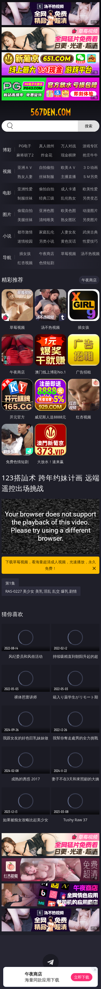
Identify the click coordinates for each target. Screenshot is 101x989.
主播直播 (68, 176)
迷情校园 (25, 241)
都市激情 (25, 232)
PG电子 (25, 145)
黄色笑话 (68, 241)
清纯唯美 (46, 219)
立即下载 (81, 977)
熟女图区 (68, 219)
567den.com (50, 112)
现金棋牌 (68, 155)
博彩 (7, 150)
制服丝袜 (25, 198)
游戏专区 (90, 145)
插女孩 (25, 253)
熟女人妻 (25, 176)
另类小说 (46, 241)
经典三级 (46, 198)
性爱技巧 (90, 241)
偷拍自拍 (46, 188)
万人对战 (68, 145)
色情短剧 (46, 262)
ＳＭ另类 (90, 176)
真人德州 (46, 145)
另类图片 (90, 219)
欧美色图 (68, 210)
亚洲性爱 (25, 188)
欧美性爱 (90, 188)
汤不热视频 (90, 253)
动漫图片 (90, 210)
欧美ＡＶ (68, 167)
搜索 (88, 125)
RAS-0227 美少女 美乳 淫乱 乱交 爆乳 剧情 (41, 591)
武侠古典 (90, 232)
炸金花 (46, 155)
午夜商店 (46, 253)
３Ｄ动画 (90, 167)
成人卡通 (68, 188)
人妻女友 (68, 232)
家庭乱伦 (46, 232)
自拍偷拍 (46, 167)
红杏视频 (25, 262)
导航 (7, 257)
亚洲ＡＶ (25, 167)
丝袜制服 (46, 176)
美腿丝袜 (25, 219)
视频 (7, 171)
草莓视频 (68, 253)
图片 (7, 214)
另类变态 (90, 198)
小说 (7, 236)
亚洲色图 (46, 210)
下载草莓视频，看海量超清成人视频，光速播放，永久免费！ (51, 565)
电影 (7, 193)
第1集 (10, 583)
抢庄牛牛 (90, 155)
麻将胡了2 (25, 155)
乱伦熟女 (68, 198)
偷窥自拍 (25, 210)
